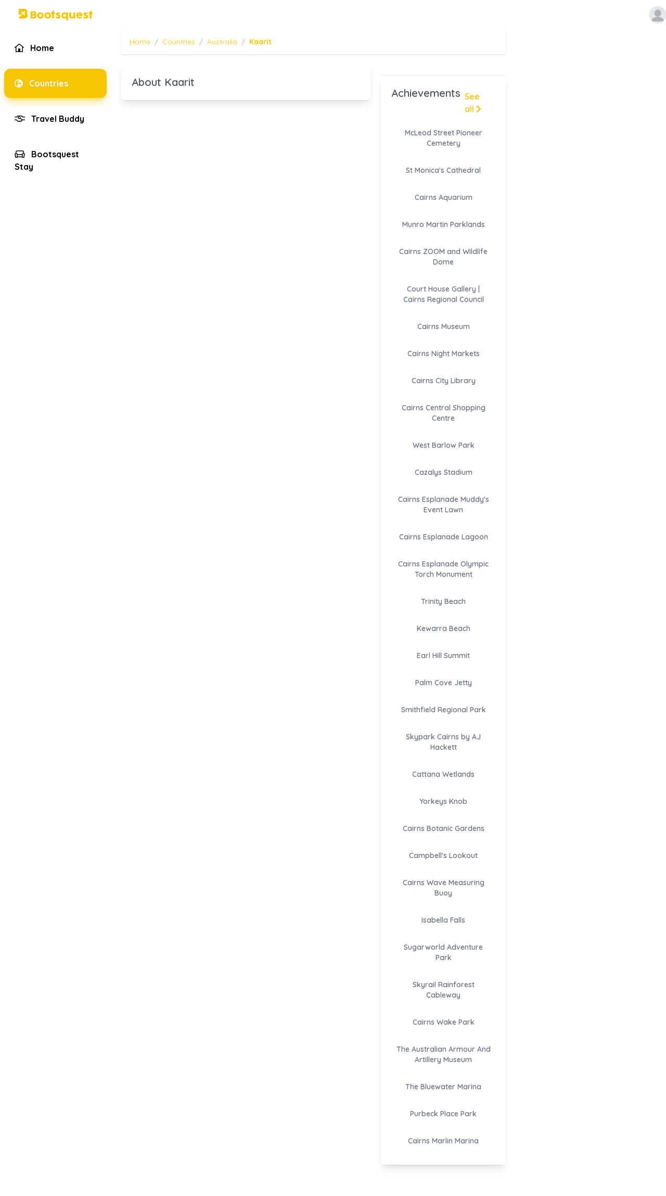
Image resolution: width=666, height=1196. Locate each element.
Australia (222, 41)
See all (473, 102)
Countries (178, 41)
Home (140, 41)
